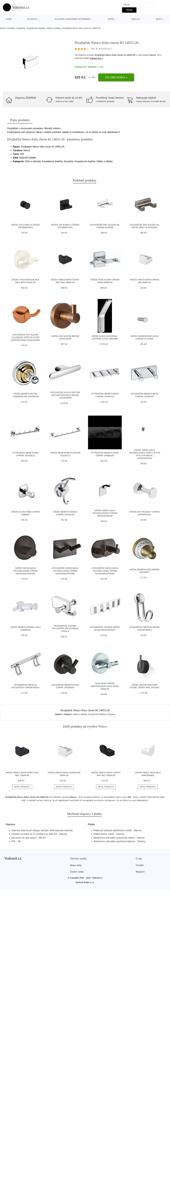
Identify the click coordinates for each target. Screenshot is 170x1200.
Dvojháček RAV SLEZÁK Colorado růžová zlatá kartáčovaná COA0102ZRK (25, 337)
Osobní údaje (77, 872)
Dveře (110, 19)
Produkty (11, 28)
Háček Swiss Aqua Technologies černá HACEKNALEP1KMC (25, 571)
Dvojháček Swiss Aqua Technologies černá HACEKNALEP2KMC (105, 571)
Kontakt (139, 865)
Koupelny (32, 19)
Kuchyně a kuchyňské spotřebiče (72, 19)
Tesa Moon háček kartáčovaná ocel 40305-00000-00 (104, 686)
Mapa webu (76, 865)
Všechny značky (78, 858)
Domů (9, 19)
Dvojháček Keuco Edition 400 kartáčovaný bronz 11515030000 (65, 395)
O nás (139, 858)
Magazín (140, 872)
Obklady (135, 19)
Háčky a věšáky (54, 28)
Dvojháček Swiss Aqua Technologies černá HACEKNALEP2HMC (65, 571)
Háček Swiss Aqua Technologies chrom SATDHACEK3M (104, 513)
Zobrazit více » (96, 58)
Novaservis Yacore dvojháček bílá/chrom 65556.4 (65, 628)
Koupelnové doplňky (36, 28)
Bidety (159, 19)
